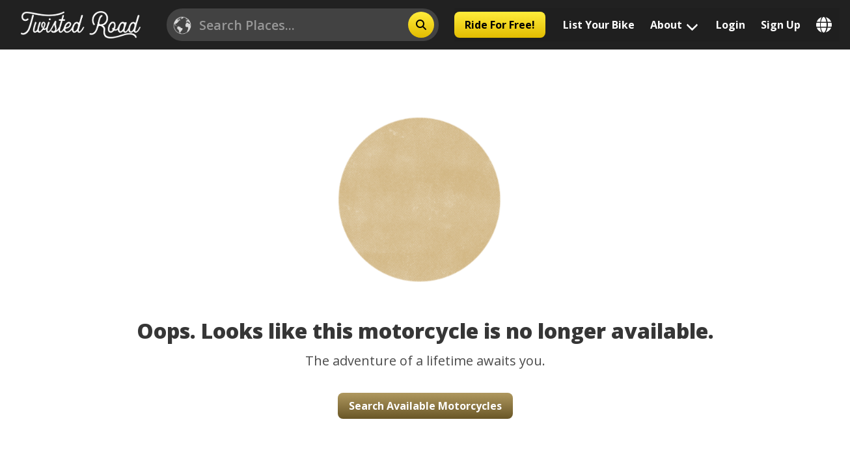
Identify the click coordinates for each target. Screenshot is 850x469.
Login (730, 25)
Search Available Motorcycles (425, 406)
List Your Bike (599, 25)
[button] (424, 183)
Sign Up (781, 25)
